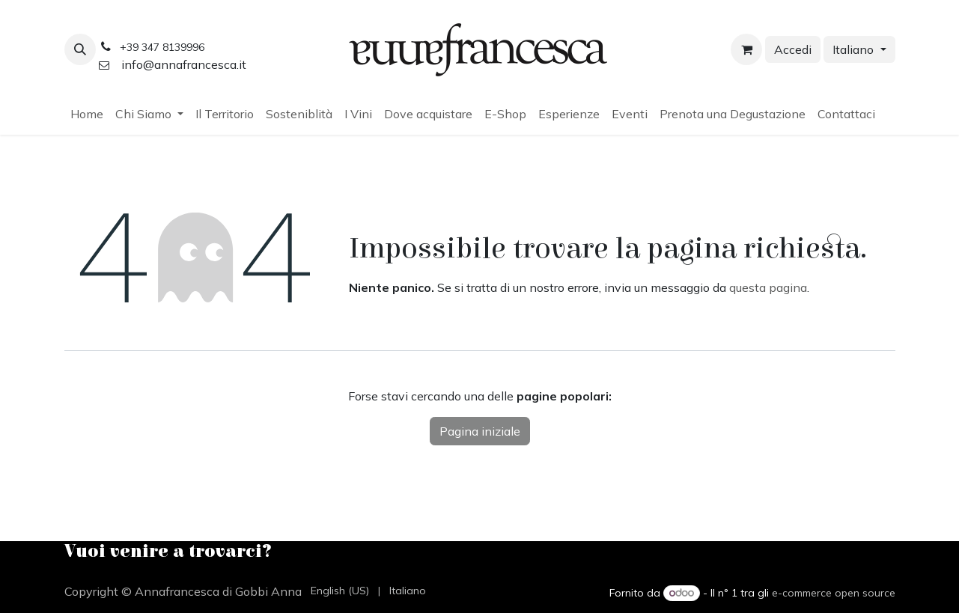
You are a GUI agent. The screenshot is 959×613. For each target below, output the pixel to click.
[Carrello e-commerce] (746, 49)
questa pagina (768, 287)
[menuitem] (86, 114)
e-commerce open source (833, 593)
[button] (80, 49)
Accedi (793, 49)
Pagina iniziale (479, 431)
